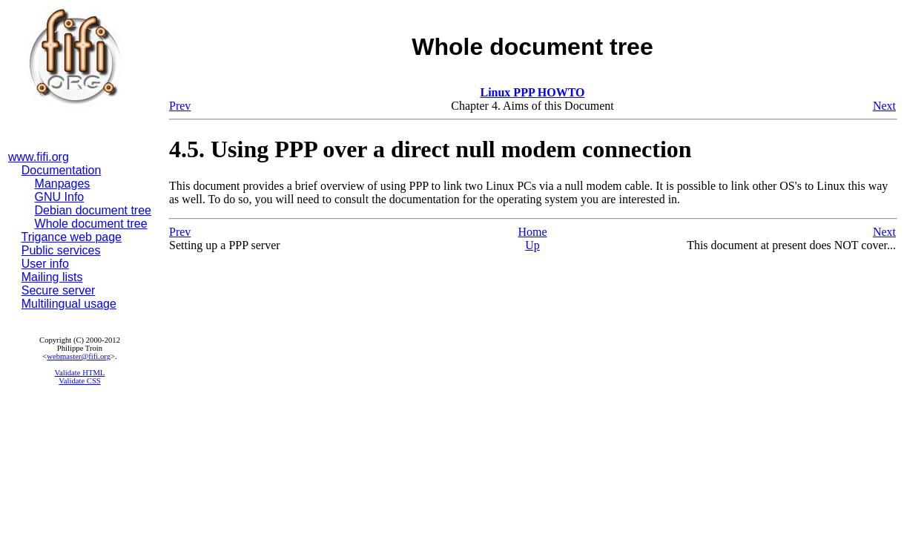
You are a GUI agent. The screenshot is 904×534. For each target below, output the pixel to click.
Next (884, 105)
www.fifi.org (38, 157)
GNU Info (60, 197)
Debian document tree (93, 210)
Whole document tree (91, 223)
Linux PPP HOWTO (532, 92)
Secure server (59, 290)
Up (532, 245)
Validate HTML (80, 373)
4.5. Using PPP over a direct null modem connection (430, 149)
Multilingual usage (69, 303)
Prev (180, 105)
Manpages (62, 183)
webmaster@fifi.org (78, 356)
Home (532, 231)
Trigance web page (72, 237)
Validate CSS (80, 381)
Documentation (62, 170)
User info (45, 263)
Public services (61, 250)
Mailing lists (52, 277)
